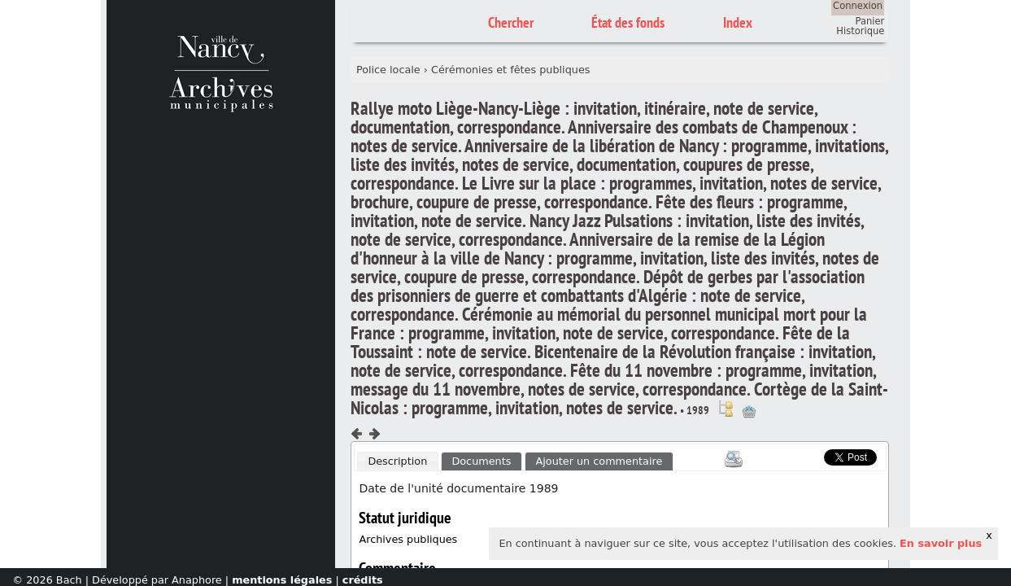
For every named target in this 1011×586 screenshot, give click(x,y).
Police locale (388, 69)
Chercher (511, 22)
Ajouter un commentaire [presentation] (599, 461)
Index (737, 22)
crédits (362, 580)
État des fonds (628, 22)
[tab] (397, 461)
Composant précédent (357, 433)
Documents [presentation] (481, 461)
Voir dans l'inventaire (725, 408)
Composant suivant (374, 433)
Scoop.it (799, 455)
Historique (860, 31)
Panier (870, 21)
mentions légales (282, 580)
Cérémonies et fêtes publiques (510, 69)
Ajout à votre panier (749, 412)
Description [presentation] (397, 461)
